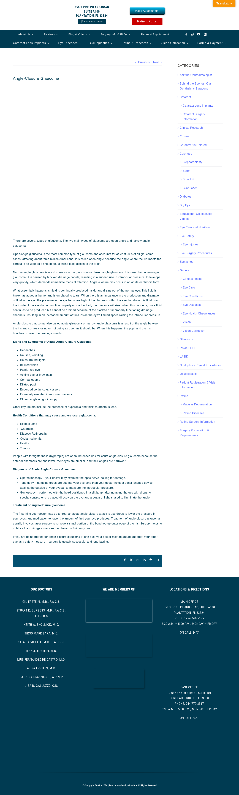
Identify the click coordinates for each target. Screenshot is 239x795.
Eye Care (189, 287)
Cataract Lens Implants (198, 105)
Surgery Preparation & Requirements (194, 433)
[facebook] (186, 34)
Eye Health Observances (199, 313)
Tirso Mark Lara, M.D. (41, 633)
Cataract (185, 97)
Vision (187, 322)
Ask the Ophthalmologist (196, 75)
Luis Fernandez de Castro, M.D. (41, 659)
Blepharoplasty (192, 162)
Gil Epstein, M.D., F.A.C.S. (41, 602)
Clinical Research (191, 127)
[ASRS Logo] (119, 698)
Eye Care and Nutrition (195, 227)
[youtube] (198, 34)
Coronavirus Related (193, 144)
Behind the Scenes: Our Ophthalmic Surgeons (195, 86)
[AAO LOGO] (119, 600)
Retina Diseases (193, 413)
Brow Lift (188, 179)
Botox (186, 170)
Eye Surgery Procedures (196, 253)
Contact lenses (192, 278)
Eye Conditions (193, 296)
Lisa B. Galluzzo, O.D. (41, 686)
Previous (144, 62)
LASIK (184, 356)
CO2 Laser (190, 188)
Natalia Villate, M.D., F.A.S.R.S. (41, 642)
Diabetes (185, 196)
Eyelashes (186, 261)
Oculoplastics (188, 373)
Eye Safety (187, 236)
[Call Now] (92, 21)
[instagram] (192, 34)
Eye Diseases (192, 304)
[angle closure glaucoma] (87, 158)
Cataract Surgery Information (194, 117)
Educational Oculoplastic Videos (196, 216)
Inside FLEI (187, 348)
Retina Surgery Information (197, 421)
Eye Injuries (190, 244)
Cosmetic (186, 153)
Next (156, 62)
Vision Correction (194, 330)
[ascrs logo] (118, 670)
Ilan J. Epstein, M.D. (41, 651)
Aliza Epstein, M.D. (41, 668)
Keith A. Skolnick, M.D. (41, 624)
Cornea (184, 136)
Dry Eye (185, 205)
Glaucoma (186, 339)
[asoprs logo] (119, 721)
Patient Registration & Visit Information (197, 385)
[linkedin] (205, 34)
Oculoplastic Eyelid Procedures (200, 365)
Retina (184, 396)
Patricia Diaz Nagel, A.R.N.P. (41, 677)
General (185, 270)
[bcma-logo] (119, 635)
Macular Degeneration (197, 404)
